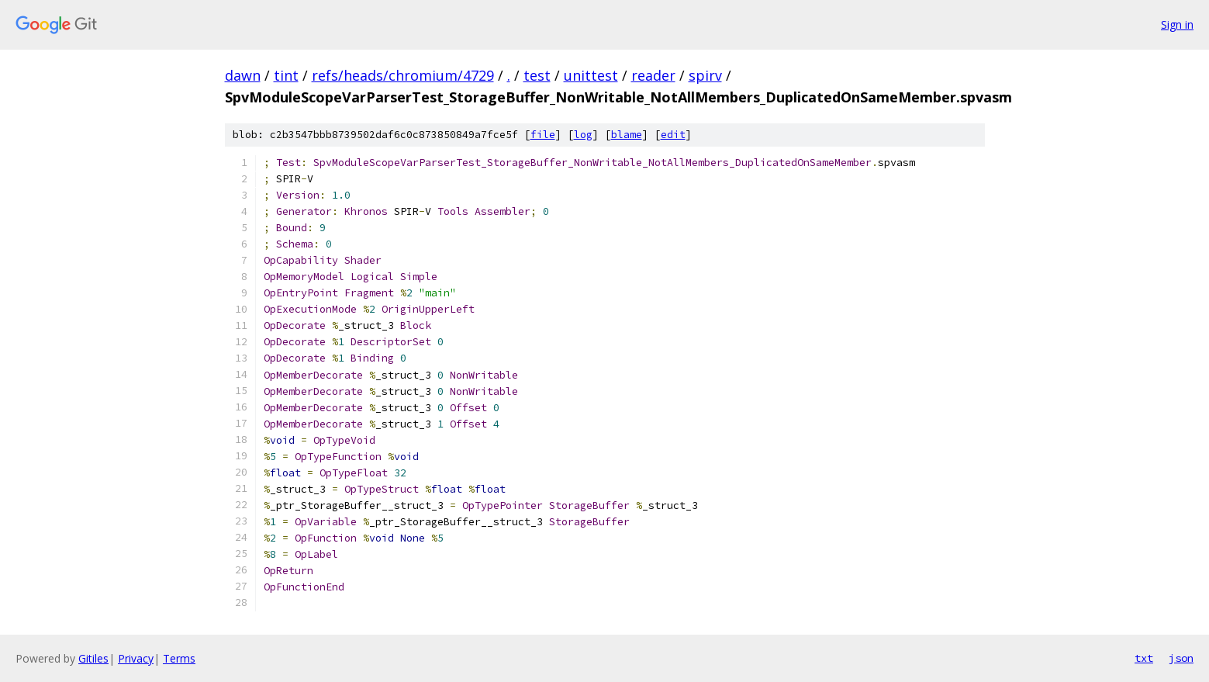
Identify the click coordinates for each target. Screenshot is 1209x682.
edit (673, 134)
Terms (179, 658)
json (1181, 658)
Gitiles (93, 658)
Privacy (136, 658)
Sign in (1177, 24)
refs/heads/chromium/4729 (403, 75)
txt (1144, 658)
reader (653, 75)
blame (626, 134)
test (537, 75)
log (583, 134)
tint (286, 75)
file (542, 134)
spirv (705, 75)
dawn (243, 75)
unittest (591, 75)
